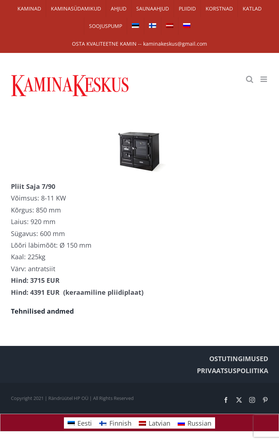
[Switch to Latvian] (169, 26)
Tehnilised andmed (42, 311)
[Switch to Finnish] (152, 26)
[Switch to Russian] (186, 26)
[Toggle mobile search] (249, 79)
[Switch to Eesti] (80, 423)
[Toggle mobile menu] (264, 79)
